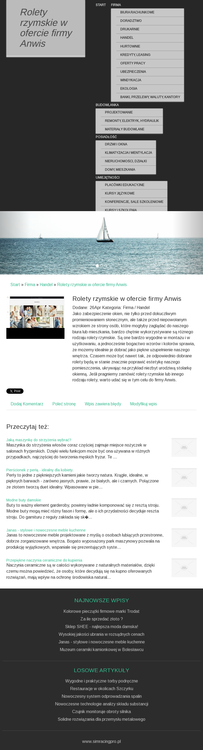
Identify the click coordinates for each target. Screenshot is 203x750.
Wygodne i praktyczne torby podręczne (101, 681)
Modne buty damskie (23, 500)
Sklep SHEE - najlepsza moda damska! (101, 627)
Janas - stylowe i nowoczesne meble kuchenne (46, 530)
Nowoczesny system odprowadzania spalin (102, 696)
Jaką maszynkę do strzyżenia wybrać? (38, 440)
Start (15, 284)
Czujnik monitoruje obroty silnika (101, 712)
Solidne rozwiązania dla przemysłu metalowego (101, 719)
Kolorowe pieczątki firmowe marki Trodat (101, 611)
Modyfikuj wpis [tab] (143, 404)
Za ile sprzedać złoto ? (101, 619)
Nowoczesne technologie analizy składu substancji (101, 704)
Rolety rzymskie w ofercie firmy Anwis (92, 284)
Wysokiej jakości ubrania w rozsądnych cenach (101, 634)
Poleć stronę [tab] (64, 404)
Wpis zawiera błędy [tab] (103, 404)
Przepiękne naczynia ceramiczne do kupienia (44, 560)
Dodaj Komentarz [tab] (27, 404)
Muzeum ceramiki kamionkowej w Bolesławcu (102, 650)
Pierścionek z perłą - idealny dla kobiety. (39, 470)
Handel (46, 284)
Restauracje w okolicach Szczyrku (101, 689)
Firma (30, 284)
